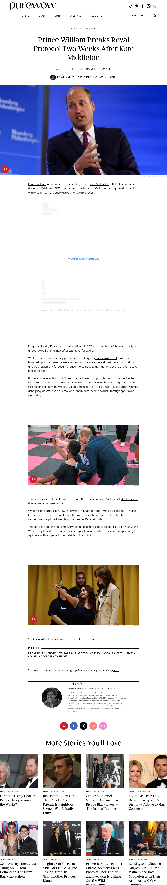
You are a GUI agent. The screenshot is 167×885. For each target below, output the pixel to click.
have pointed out (106, 358)
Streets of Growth (57, 511)
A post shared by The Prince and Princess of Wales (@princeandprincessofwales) (83, 310)
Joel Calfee (67, 77)
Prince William (37, 184)
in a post (96, 378)
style (25, 16)
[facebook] (74, 726)
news (93, 29)
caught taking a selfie (123, 188)
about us (97, 16)
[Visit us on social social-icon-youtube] (155, 6)
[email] (103, 726)
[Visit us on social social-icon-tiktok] (130, 6)
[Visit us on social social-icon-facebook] (142, 6)
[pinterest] (5, 169)
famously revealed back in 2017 (72, 346)
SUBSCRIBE (138, 16)
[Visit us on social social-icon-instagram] (149, 6)
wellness (76, 16)
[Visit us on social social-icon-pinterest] (136, 6)
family (57, 16)
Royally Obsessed (79, 29)
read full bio (73, 712)
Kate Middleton (99, 184)
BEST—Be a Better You (102, 387)
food (41, 16)
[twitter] (83, 726)
